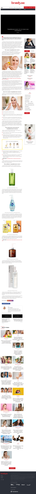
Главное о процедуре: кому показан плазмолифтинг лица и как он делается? (6, 320)
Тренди (18, 443)
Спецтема (29, 140)
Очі (6, 378)
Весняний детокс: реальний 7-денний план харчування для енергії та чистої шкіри (18, 368)
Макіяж (14, 7)
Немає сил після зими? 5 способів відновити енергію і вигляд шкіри (6, 342)
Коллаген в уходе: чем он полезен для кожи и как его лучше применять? (17, 319)
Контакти (2, 476)
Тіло (15, 9)
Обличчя (11, 9)
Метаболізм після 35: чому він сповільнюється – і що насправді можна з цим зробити (6, 447)
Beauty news (11, 7)
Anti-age (20, 9)
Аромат (25, 9)
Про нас (2, 475)
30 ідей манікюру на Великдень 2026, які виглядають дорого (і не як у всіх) (18, 339)
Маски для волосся (30, 103)
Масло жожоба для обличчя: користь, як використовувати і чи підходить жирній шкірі (18, 416)
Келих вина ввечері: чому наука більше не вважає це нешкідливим (6, 368)
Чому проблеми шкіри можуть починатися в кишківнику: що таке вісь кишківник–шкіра (6, 431)
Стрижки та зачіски (18, 348)
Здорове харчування (18, 364)
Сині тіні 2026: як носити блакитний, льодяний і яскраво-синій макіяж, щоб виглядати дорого (6, 382)
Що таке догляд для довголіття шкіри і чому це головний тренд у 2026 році (18, 384)
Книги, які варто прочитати (29, 142)
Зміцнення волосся (27, 95)
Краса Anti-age (6, 338)
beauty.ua (18, 3)
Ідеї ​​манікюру (27, 106)
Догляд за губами (27, 98)
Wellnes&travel (6, 459)
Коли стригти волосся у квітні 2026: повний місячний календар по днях (18, 431)
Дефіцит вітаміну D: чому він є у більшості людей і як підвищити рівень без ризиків (6, 463)
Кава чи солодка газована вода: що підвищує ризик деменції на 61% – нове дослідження (18, 400)
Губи (6, 393)
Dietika (20, 7)
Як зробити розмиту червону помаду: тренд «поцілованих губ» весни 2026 (6, 397)
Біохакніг (6, 364)
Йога (25, 103)
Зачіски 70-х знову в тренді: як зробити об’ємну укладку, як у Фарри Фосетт (18, 352)
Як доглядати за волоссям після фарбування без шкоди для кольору (6, 415)
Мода (17, 7)
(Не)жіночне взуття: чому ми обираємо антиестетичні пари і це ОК (18, 447)
